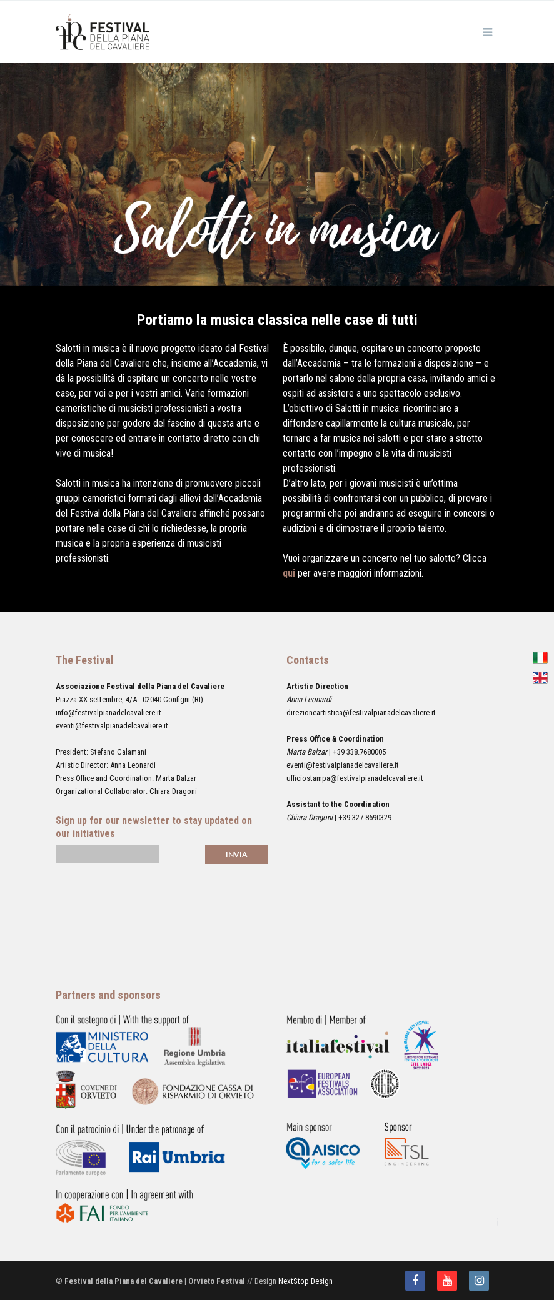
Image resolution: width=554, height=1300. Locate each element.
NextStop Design (305, 1281)
